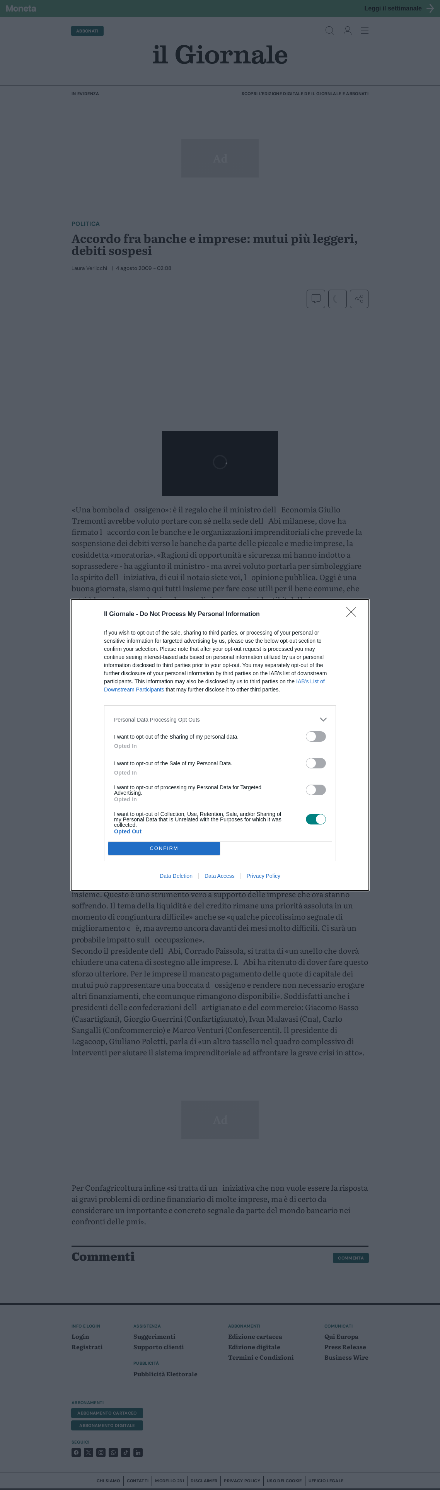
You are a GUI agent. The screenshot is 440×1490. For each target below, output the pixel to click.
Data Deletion (176, 876)
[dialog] (220, 745)
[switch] (316, 736)
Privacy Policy (263, 876)
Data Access (220, 876)
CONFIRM (164, 849)
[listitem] (220, 719)
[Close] (353, 614)
